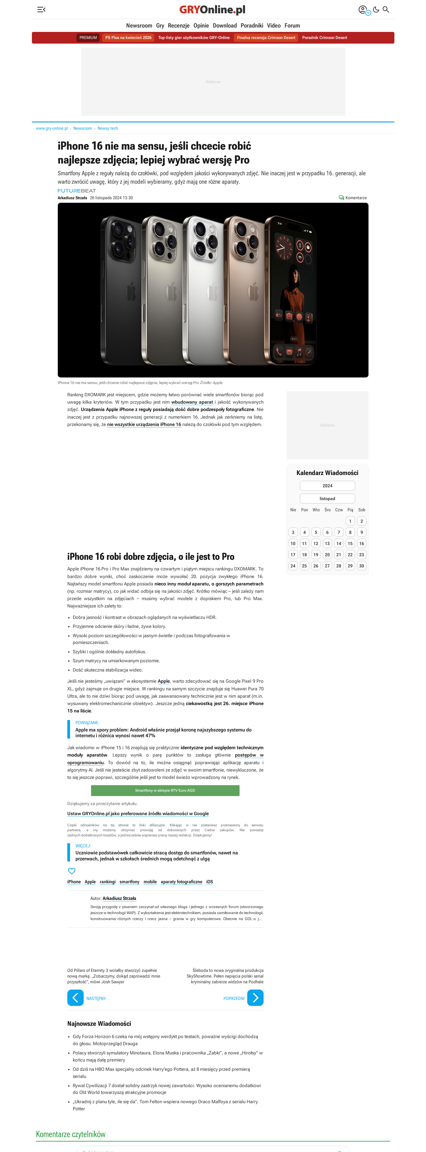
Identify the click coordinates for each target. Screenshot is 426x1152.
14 (338, 543)
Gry (160, 25)
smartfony (129, 881)
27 (327, 566)
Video (274, 25)
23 (361, 554)
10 (293, 543)
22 (350, 554)
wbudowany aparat (192, 402)
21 (338, 554)
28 (338, 566)
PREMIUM (82, 37)
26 (315, 566)
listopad (327, 498)
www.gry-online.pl (52, 128)
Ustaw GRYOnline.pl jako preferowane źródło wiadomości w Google (138, 813)
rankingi (108, 881)
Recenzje (179, 25)
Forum (292, 25)
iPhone (74, 881)
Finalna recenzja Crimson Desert (269, 37)
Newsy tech (108, 128)
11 (304, 543)
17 (293, 554)
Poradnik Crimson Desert (330, 37)
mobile (149, 881)
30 (361, 566)
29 (350, 566)
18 (304, 554)
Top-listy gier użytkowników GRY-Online (193, 37)
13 (327, 543)
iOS (209, 881)
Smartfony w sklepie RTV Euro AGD (165, 790)
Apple (164, 681)
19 (315, 554)
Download (225, 25)
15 (350, 543)
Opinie (201, 25)
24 (293, 566)
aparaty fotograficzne (181, 881)
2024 (328, 485)
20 (327, 554)
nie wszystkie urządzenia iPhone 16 (144, 424)
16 (361, 543)
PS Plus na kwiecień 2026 (124, 37)
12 (315, 543)
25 (304, 566)
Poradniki (252, 25)
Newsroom (139, 25)
